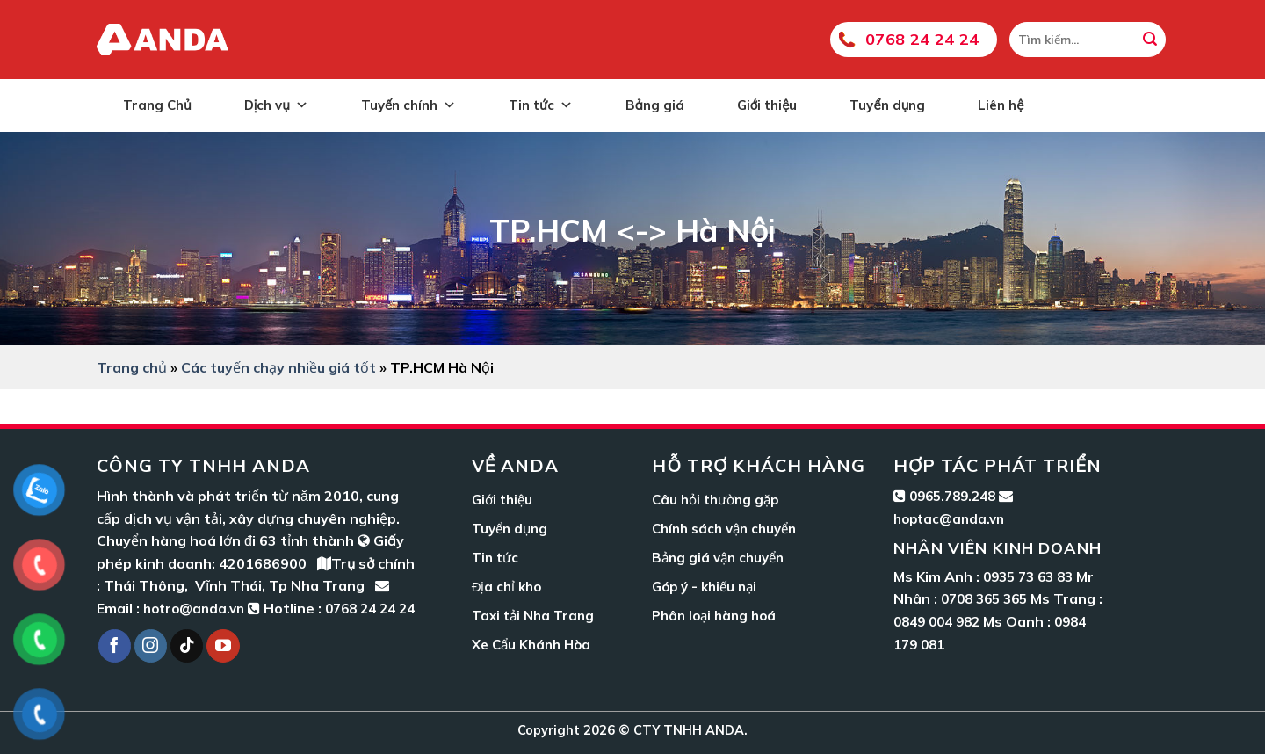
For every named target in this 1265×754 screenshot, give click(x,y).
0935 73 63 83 (1028, 577)
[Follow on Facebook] (115, 646)
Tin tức (541, 105)
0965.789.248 (952, 496)
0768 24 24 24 (922, 39)
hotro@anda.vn (193, 608)
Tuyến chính (408, 105)
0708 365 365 (984, 599)
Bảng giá (654, 105)
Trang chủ (132, 367)
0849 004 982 (936, 621)
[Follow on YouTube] (223, 646)
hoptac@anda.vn (948, 519)
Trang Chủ (157, 105)
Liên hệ (1000, 105)
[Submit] (1150, 39)
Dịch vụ (276, 105)
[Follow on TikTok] (187, 646)
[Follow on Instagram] (151, 646)
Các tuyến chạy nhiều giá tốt (278, 367)
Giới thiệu (767, 105)
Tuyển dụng (887, 105)
